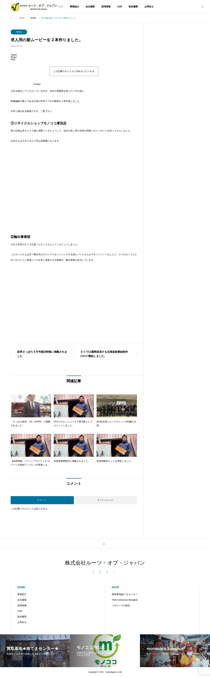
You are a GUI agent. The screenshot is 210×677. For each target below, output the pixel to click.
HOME (21, 587)
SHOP (115, 587)
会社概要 (90, 6)
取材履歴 (133, 6)
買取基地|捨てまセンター (125, 594)
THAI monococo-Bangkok (125, 600)
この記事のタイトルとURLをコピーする (73, 71)
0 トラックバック (105, 500)
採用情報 (106, 6)
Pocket (37, 84)
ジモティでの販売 (121, 605)
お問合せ (149, 6)
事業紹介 (74, 6)
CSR (119, 6)
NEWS (19, 32)
